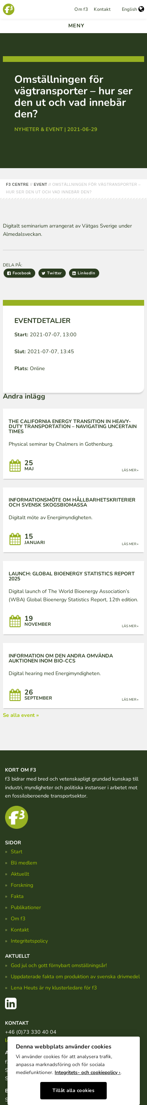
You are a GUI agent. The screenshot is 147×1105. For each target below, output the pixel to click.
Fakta (17, 896)
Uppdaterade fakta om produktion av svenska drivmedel (75, 976)
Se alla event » (21, 715)
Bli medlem (24, 862)
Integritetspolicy (29, 940)
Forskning (22, 885)
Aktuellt (20, 873)
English (133, 9)
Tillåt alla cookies (73, 1090)
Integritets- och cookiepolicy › (87, 1072)
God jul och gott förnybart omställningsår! (59, 965)
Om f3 (81, 9)
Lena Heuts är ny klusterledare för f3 (54, 987)
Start (16, 851)
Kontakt (102, 9)
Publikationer (26, 907)
